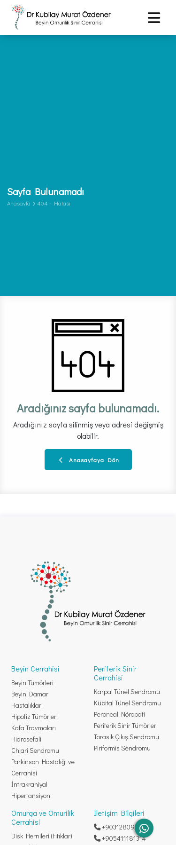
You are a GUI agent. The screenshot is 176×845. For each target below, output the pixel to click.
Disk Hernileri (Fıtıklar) (41, 835)
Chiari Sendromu (35, 750)
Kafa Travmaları (33, 727)
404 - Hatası (53, 203)
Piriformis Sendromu (122, 747)
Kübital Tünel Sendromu (127, 702)
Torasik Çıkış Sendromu (126, 736)
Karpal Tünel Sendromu (127, 691)
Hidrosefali (26, 738)
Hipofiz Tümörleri (34, 716)
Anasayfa (19, 203)
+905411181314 (120, 838)
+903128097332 (120, 826)
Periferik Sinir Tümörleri (126, 725)
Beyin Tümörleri (32, 682)
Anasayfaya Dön (89, 460)
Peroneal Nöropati (119, 714)
